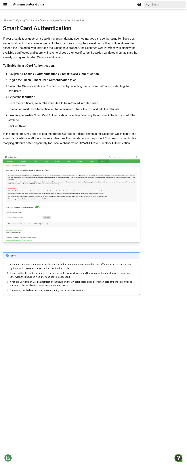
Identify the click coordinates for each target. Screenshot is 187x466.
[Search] (165, 4)
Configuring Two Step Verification (30, 20)
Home (7, 20)
